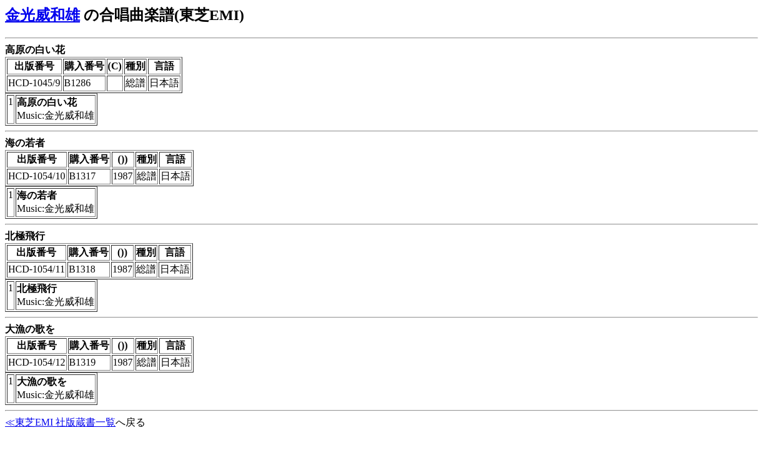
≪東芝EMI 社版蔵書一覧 (60, 422)
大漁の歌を (30, 329)
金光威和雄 (42, 15)
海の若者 (25, 143)
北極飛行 (25, 236)
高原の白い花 (35, 49)
